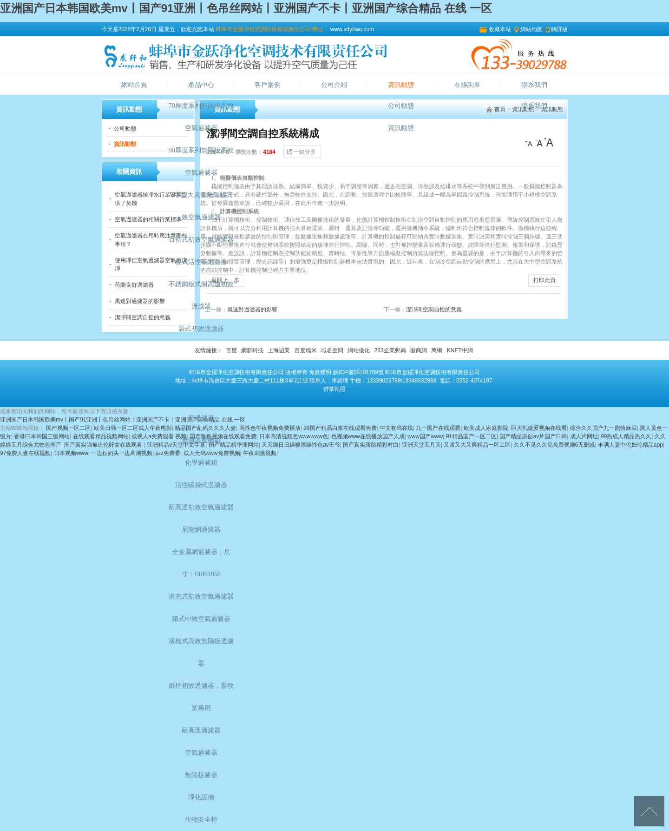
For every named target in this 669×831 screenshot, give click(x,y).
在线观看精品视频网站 (101, 436)
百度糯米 (306, 350)
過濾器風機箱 (201, 440)
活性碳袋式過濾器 (201, 484)
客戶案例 (268, 84)
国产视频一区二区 (68, 428)
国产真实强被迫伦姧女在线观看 (104, 445)
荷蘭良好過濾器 (134, 285)
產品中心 (201, 84)
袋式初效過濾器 (201, 328)
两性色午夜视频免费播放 (270, 428)
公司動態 (401, 105)
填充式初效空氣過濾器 (201, 596)
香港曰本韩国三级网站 (42, 436)
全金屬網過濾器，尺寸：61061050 (201, 563)
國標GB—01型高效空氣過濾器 (201, 407)
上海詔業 (279, 350)
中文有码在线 (396, 428)
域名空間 (332, 350)
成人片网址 (584, 436)
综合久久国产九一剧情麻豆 (603, 428)
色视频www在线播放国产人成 (368, 436)
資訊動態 (401, 84)
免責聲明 (320, 372)
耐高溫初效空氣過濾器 (201, 507)
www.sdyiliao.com (351, 29)
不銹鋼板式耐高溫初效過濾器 (201, 295)
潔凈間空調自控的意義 (143, 317)
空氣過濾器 (201, 752)
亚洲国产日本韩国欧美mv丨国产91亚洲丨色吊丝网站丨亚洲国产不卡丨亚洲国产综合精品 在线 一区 (246, 8)
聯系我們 (534, 84)
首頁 (499, 109)
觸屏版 (559, 29)
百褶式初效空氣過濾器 (201, 239)
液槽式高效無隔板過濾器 (201, 652)
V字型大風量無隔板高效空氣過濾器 (201, 206)
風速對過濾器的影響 (140, 301)
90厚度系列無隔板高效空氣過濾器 (201, 161)
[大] (548, 142)
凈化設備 (201, 797)
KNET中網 (460, 350)
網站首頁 (134, 84)
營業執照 (334, 389)
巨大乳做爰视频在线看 (539, 428)
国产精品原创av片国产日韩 (533, 436)
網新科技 (252, 350)
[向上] (649, 811)
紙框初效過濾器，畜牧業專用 (201, 697)
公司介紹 (334, 84)
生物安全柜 (201, 819)
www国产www (425, 436)
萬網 (436, 350)
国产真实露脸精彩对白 (371, 445)
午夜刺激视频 (259, 453)
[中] (539, 142)
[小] (530, 142)
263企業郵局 (390, 350)
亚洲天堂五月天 (421, 445)
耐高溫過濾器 (201, 730)
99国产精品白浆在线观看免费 (339, 428)
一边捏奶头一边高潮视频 (121, 453)
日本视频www (71, 453)
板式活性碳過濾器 (201, 261)
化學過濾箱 (201, 462)
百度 (231, 350)
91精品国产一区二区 (471, 436)
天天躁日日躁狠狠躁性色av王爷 (301, 445)
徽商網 (418, 350)
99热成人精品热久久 (626, 436)
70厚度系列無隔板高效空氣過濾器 (201, 117)
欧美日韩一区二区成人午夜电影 (133, 428)
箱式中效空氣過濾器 (201, 618)
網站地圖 (531, 29)
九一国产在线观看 (438, 428)
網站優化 (359, 350)
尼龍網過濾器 (201, 529)
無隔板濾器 (201, 775)
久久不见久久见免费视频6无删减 (554, 445)
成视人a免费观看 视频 (158, 436)
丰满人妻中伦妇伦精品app (630, 445)
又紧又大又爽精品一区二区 (477, 445)
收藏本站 (500, 29)
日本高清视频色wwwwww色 (293, 436)
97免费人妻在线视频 (25, 453)
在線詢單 (467, 84)
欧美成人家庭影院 (486, 428)
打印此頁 (544, 280)
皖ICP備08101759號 (358, 372)
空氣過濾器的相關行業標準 (148, 219)
